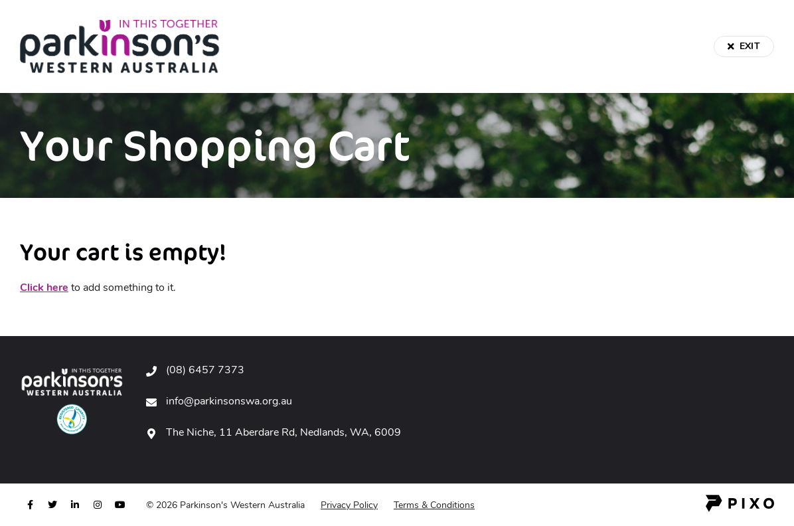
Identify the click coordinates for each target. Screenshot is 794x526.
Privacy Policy (349, 506)
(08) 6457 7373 (205, 370)
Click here (44, 288)
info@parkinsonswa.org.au (229, 401)
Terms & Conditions (434, 506)
